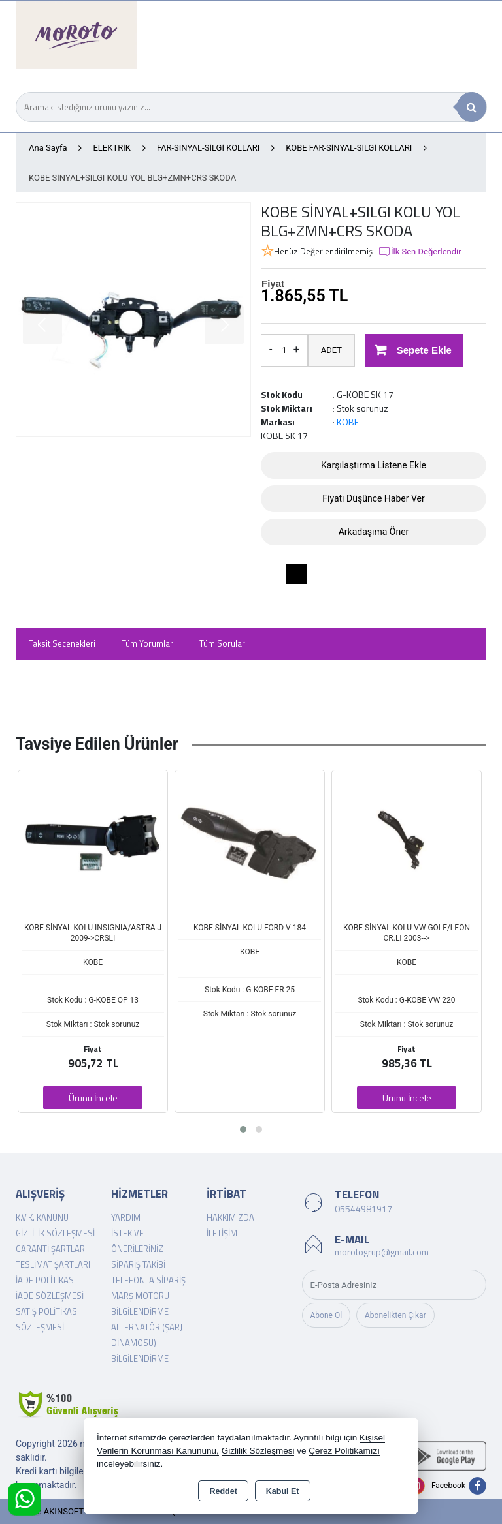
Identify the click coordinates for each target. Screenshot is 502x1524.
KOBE (348, 422)
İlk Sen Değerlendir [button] (419, 251)
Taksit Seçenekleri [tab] (62, 643)
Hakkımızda (230, 1217)
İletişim (222, 1233)
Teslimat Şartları (53, 1264)
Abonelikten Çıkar (395, 1315)
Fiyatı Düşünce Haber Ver (373, 498)
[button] (243, 1129)
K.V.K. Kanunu (42, 1217)
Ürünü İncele (93, 1098)
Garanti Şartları (51, 1248)
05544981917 (363, 1208)
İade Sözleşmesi (50, 1295)
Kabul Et (282, 1491)
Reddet (223, 1491)
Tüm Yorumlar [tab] (147, 643)
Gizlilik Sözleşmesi (55, 1233)
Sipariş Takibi (138, 1264)
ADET (331, 350)
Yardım (126, 1217)
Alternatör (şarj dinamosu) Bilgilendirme (146, 1342)
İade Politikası (46, 1280)
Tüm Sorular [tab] (222, 643)
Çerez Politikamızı (344, 1450)
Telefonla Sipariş (148, 1280)
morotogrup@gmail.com (382, 1251)
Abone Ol (326, 1315)
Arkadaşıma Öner (374, 531)
